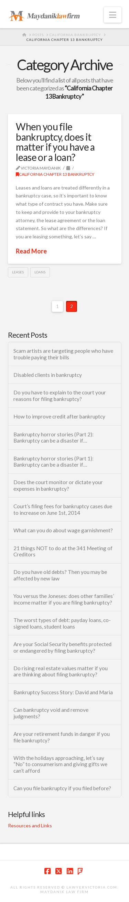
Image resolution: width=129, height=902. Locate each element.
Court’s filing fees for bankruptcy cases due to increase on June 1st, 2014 (62, 509)
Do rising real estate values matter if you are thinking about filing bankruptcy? (60, 671)
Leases (18, 272)
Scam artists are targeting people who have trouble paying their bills (63, 354)
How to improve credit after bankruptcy (59, 416)
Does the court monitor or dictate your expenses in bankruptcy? (58, 485)
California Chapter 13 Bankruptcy (55, 174)
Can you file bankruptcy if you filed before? (62, 788)
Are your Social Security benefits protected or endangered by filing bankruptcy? (62, 647)
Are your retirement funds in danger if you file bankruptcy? (61, 737)
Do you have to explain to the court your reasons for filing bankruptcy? (59, 395)
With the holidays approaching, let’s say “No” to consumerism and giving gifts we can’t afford (60, 764)
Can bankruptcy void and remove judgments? (50, 713)
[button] (112, 15)
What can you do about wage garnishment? (63, 530)
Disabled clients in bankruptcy (47, 375)
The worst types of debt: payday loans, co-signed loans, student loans (62, 623)
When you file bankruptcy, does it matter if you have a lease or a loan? (55, 142)
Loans (39, 272)
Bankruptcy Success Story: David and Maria (63, 692)
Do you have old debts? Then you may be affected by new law (60, 575)
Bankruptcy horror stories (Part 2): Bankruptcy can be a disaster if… (53, 437)
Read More (31, 251)
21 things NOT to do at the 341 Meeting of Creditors (62, 551)
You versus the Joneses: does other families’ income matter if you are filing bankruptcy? (63, 599)
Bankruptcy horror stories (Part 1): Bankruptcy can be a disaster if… (53, 461)
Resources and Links (30, 825)
